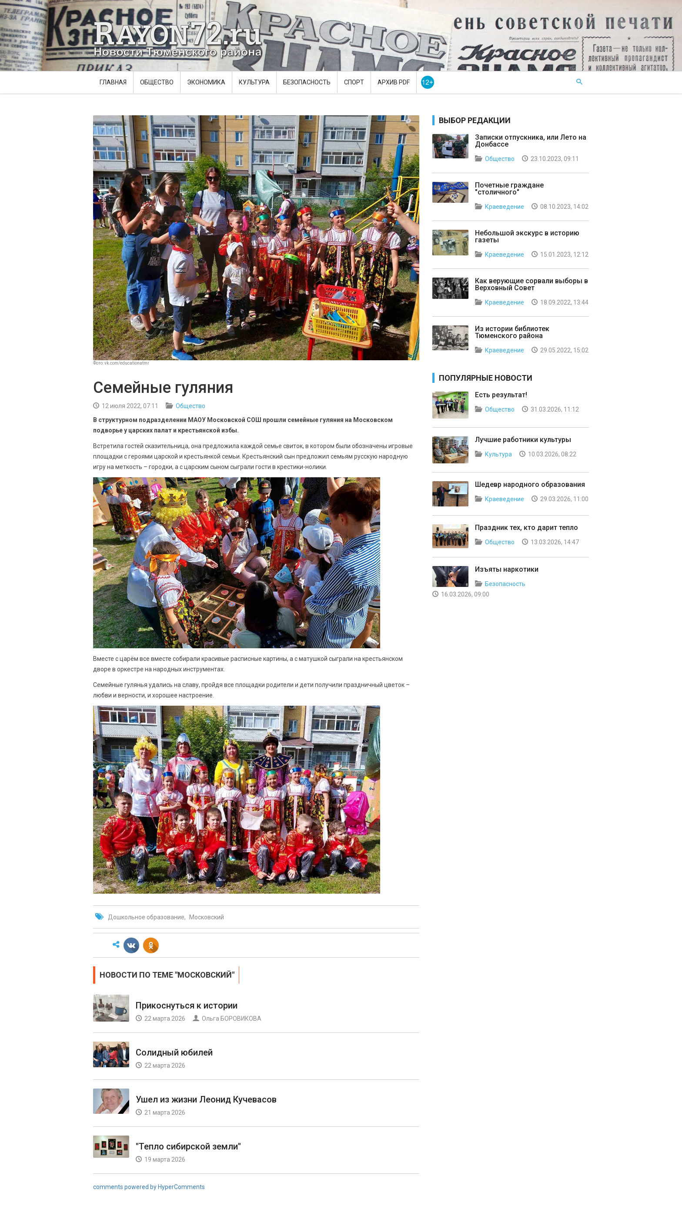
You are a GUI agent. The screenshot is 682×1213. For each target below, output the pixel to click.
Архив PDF (394, 82)
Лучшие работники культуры (523, 440)
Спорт (354, 82)
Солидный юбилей (174, 1052)
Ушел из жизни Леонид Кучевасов (206, 1099)
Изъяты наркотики (506, 569)
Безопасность (307, 82)
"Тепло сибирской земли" (188, 1146)
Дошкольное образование (146, 917)
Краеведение (504, 206)
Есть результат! (501, 395)
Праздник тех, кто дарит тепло (526, 527)
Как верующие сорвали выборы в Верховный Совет (531, 284)
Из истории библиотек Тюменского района (512, 332)
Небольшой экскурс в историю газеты (527, 236)
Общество (157, 82)
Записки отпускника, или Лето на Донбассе (530, 140)
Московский (206, 917)
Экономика (206, 82)
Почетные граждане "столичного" (509, 188)
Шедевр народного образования (530, 484)
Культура (254, 82)
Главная (113, 82)
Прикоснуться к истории (186, 1005)
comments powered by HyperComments (149, 1186)
